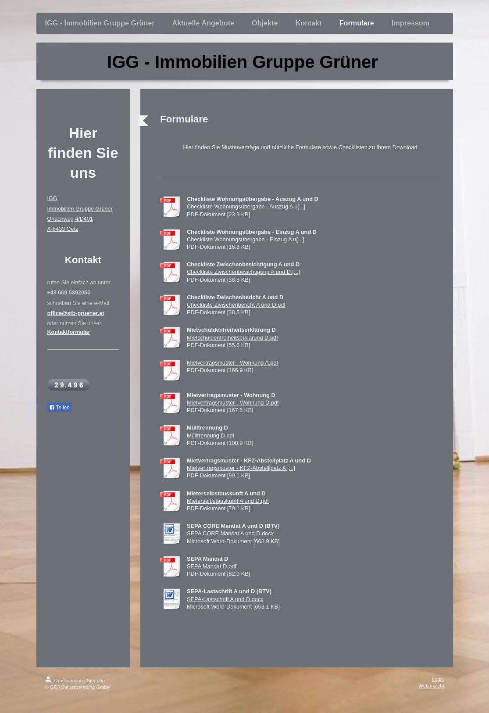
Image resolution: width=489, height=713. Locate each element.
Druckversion (65, 680)
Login (438, 679)
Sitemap (96, 680)
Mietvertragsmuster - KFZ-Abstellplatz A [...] (241, 468)
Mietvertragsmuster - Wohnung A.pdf (232, 362)
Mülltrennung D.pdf (210, 435)
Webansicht (431, 685)
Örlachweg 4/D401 (70, 219)
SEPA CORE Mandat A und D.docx (230, 533)
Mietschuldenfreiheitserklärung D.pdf (232, 337)
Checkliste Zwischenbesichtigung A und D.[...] (243, 272)
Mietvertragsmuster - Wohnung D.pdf (233, 402)
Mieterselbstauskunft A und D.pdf (228, 501)
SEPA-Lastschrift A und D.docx (225, 599)
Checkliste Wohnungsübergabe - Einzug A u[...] (245, 239)
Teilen (59, 408)
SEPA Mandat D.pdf (211, 566)
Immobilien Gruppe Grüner (80, 209)
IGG (52, 198)
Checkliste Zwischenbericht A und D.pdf (236, 304)
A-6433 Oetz (63, 229)
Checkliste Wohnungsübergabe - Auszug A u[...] (246, 206)
